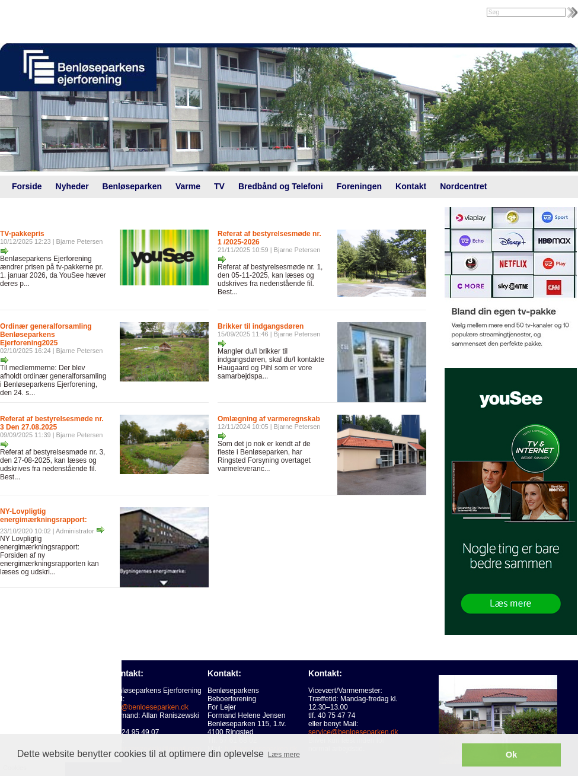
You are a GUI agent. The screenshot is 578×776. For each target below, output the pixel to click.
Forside (27, 186)
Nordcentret (463, 186)
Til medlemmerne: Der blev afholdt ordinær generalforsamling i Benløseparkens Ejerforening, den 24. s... (53, 380)
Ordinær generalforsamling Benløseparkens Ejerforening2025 (46, 334)
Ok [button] (511, 754)
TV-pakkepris (22, 234)
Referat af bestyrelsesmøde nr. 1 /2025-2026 (269, 238)
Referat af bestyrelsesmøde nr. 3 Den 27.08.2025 (52, 423)
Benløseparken (132, 186)
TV (219, 186)
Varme (187, 186)
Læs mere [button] (284, 754)
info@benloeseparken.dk (149, 707)
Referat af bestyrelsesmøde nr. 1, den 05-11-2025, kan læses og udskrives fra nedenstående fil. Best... (270, 279)
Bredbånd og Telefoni (280, 186)
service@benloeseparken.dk (353, 732)
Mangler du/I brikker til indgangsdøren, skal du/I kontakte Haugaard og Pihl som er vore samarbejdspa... (271, 363)
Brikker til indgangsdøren (261, 326)
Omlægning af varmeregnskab (269, 419)
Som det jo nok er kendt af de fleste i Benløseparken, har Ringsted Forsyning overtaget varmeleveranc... (264, 456)
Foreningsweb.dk (75, 13)
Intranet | (26, 13)
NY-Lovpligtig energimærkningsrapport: (43, 515)
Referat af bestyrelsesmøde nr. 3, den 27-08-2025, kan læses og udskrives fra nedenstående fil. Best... (52, 464)
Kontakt (410, 186)
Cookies (34, 707)
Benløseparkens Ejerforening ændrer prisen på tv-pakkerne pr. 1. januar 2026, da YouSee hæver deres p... (53, 271)
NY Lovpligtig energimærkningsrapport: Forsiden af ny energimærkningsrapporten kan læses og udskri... (49, 555)
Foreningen (359, 186)
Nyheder (72, 186)
